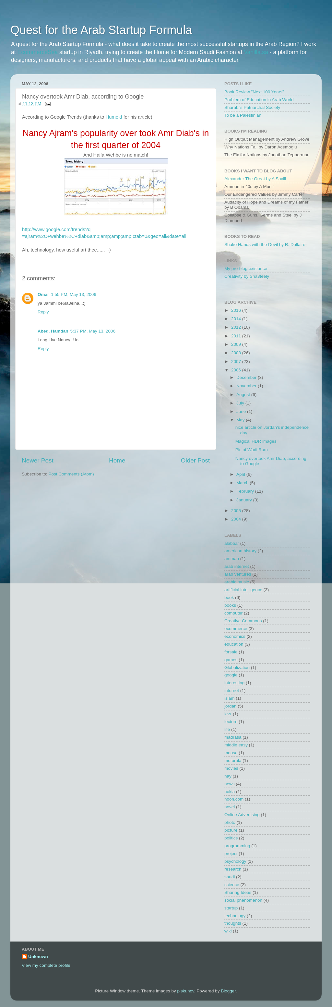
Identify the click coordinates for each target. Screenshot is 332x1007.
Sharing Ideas (237, 892)
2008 (236, 352)
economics (234, 636)
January (244, 500)
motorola (233, 760)
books (230, 605)
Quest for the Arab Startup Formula (101, 30)
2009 (236, 344)
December (247, 377)
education (233, 644)
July (240, 403)
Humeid (113, 117)
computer (233, 613)
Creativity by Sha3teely (246, 276)
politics (231, 838)
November (247, 385)
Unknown (38, 956)
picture (231, 830)
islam (229, 698)
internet (231, 690)
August (243, 394)
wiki (228, 931)
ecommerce (235, 628)
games (231, 659)
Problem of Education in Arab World (259, 99)
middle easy (236, 745)
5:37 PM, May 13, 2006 (93, 331)
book (229, 597)
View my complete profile (46, 965)
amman (231, 558)
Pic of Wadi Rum (251, 449)
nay (227, 776)
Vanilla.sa (256, 52)
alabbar (231, 543)
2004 (236, 519)
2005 (236, 510)
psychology (235, 861)
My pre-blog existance (245, 268)
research (233, 869)
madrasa (233, 737)
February (245, 491)
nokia (229, 791)
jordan (230, 706)
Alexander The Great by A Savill (255, 178)
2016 (236, 310)
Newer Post (37, 460)
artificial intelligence (243, 589)
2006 (236, 370)
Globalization (237, 667)
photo (229, 822)
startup (231, 908)
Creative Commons (243, 620)
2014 (236, 318)
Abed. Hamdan (53, 331)
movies (231, 768)
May (241, 419)
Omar (43, 294)
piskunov (185, 991)
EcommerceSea (38, 52)
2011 (236, 336)
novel (229, 806)
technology (234, 915)
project (231, 853)
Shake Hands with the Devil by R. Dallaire (264, 244)
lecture (231, 721)
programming (237, 845)
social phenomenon (243, 900)
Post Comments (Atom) (71, 474)
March (243, 482)
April (241, 474)
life (227, 729)
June (241, 411)
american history (240, 550)
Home (117, 460)
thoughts (232, 923)
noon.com (233, 799)
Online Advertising (242, 814)
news (229, 783)
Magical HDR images (256, 441)
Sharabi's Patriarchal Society (252, 107)
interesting (234, 682)
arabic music (236, 582)
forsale (231, 652)
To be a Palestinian (242, 115)
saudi (229, 876)
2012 (236, 327)
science (231, 884)
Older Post (195, 460)
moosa (231, 752)
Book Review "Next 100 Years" (254, 91)
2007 (236, 361)
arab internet (236, 566)
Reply (43, 312)
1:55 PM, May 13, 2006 (73, 294)
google (231, 675)
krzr (228, 713)
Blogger (228, 991)
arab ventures (237, 574)
